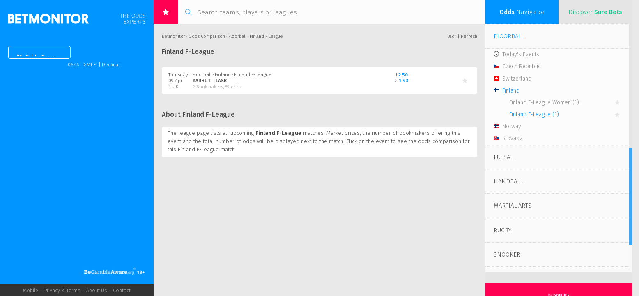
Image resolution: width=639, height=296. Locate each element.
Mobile (30, 290)
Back (451, 36)
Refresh (469, 36)
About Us (96, 290)
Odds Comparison (45, 57)
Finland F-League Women (544, 102)
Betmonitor (173, 36)
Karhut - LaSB (210, 80)
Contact (122, 290)
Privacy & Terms (62, 290)
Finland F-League (534, 114)
